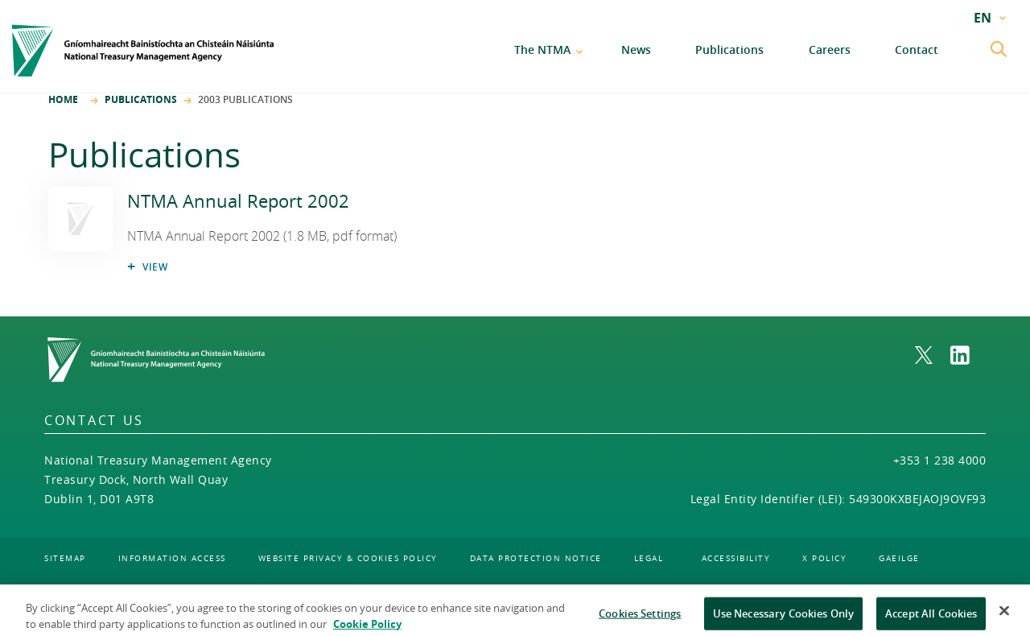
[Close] (1004, 616)
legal (649, 558)
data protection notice (536, 558)
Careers (830, 49)
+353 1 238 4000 (940, 460)
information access (172, 558)
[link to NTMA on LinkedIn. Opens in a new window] (968, 355)
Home (63, 99)
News (636, 49)
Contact (916, 49)
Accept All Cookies (931, 618)
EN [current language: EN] (982, 18)
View (155, 267)
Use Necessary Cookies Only (783, 618)
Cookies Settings (640, 618)
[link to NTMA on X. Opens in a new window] (932, 355)
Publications (729, 49)
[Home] (143, 50)
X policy (824, 558)
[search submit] (1000, 50)
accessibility (736, 558)
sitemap (65, 558)
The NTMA (542, 49)
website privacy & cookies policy (348, 558)
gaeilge (899, 558)
